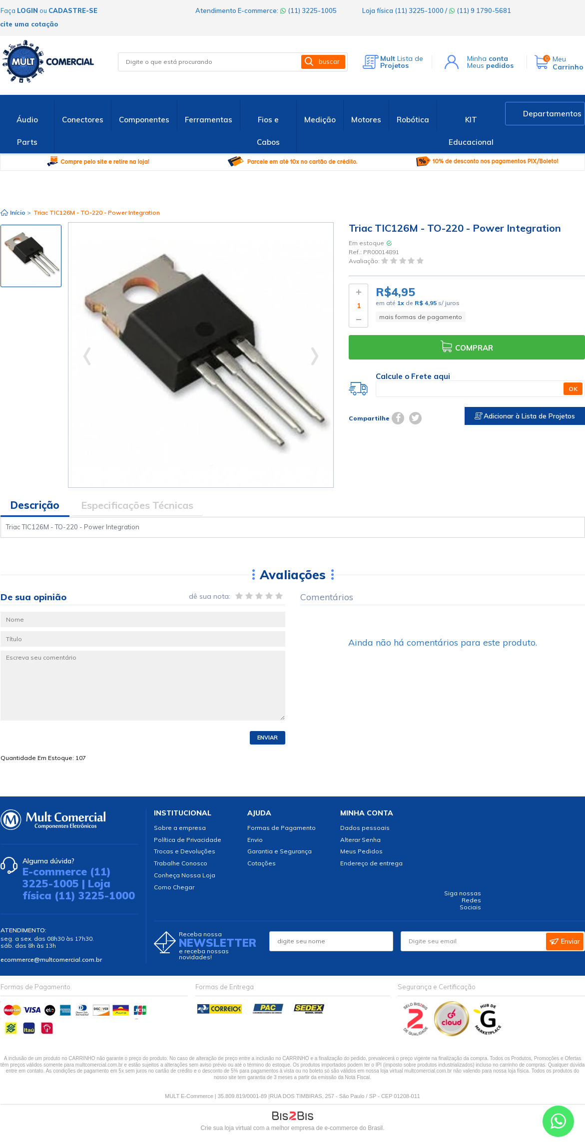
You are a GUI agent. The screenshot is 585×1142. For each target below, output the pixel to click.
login (27, 10)
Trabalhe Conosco (180, 863)
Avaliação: (365, 261)
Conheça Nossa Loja (184, 875)
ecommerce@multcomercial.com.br (51, 959)
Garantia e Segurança (279, 851)
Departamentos (552, 113)
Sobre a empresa (180, 827)
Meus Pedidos (361, 851)
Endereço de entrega (371, 863)
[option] (30, 256)
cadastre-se (72, 10)
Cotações (261, 863)
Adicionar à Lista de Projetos (525, 415)
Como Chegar (174, 887)
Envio (255, 839)
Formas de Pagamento (281, 827)
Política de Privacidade (187, 839)
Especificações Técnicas (137, 505)
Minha (487, 58)
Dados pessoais (365, 827)
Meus (490, 65)
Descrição (34, 505)
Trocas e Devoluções (184, 851)
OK (573, 388)
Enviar (267, 737)
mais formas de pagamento (420, 317)
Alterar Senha (360, 839)
